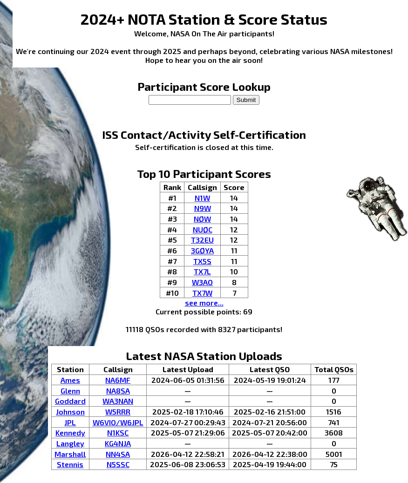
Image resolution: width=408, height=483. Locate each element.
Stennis (70, 464)
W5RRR (117, 411)
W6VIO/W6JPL (118, 422)
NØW (202, 218)
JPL (70, 422)
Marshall (70, 453)
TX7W (202, 292)
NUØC (202, 229)
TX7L (202, 271)
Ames (70, 379)
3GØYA (202, 250)
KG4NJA (118, 443)
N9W (202, 208)
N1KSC (118, 432)
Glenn (70, 390)
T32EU (202, 239)
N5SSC (118, 464)
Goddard (70, 400)
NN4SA (118, 453)
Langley (70, 443)
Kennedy (70, 432)
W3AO (202, 282)
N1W (202, 197)
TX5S (202, 261)
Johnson (70, 411)
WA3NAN (117, 400)
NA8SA (118, 390)
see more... (204, 302)
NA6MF (117, 379)
